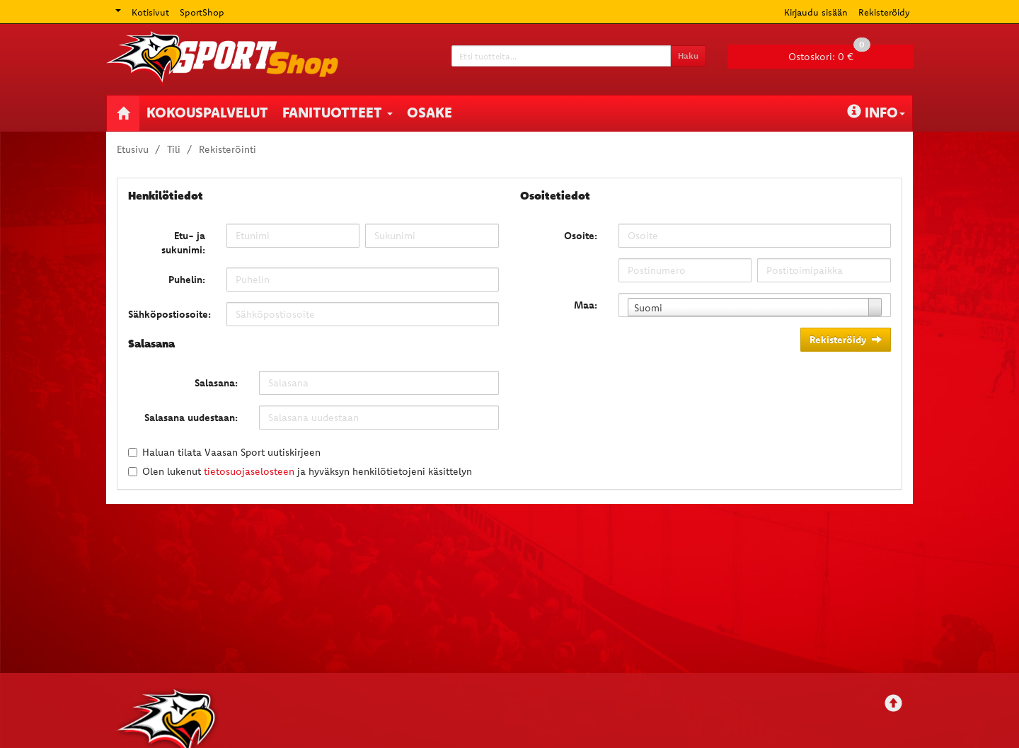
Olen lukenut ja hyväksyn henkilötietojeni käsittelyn (307, 471)
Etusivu (133, 149)
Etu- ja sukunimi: (183, 242)
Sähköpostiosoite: (169, 314)
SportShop (202, 12)
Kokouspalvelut (207, 112)
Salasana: (216, 382)
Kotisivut (150, 12)
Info (876, 112)
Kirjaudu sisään (816, 12)
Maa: (585, 305)
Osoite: (580, 235)
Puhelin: (186, 279)
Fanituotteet (337, 112)
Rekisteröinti (227, 149)
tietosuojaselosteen (249, 471)
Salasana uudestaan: (191, 417)
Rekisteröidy (884, 12)
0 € (829, 54)
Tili (173, 149)
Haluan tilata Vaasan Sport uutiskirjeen (231, 452)
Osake (429, 112)
